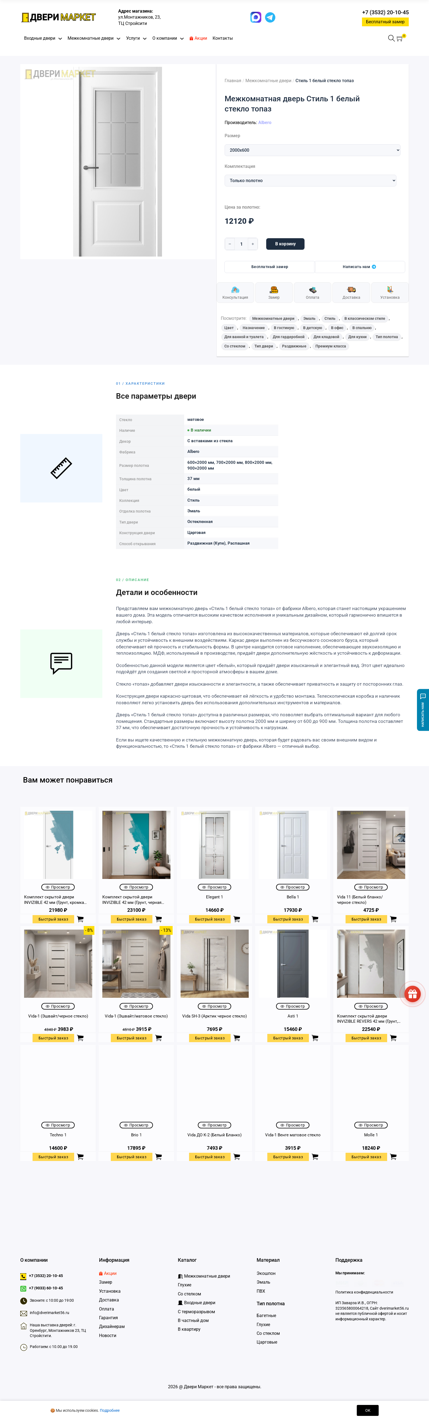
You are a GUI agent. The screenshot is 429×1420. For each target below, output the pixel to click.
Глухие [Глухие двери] (263, 1324)
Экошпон (266, 1273)
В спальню (362, 328)
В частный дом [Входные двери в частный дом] (193, 1320)
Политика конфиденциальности (364, 1292)
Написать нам (359, 267)
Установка (110, 1291)
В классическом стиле (364, 318)
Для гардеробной (289, 337)
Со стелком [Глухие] (189, 1294)
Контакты (223, 38)
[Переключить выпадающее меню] (60, 38)
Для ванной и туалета (244, 337)
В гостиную (284, 328)
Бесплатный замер (385, 21)
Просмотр (58, 887)
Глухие (184, 1284)
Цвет (229, 328)
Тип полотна (387, 337)
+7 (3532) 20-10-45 (385, 12)
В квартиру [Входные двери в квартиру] (189, 1329)
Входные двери (39, 38)
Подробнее (110, 1410)
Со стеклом (234, 346)
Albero (264, 122)
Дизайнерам (112, 1326)
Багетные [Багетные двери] (266, 1315)
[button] (400, 38)
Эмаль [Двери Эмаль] (263, 1282)
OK (367, 1410)
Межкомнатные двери (91, 38)
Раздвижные (294, 346)
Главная (233, 80)
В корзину (285, 243)
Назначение (254, 328)
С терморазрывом (196, 1311)
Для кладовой (326, 337)
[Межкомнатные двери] (204, 1276)
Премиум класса (330, 346)
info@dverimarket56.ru (49, 1312)
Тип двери (263, 346)
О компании (164, 38)
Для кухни (357, 337)
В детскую (312, 328)
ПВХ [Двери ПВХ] (261, 1291)
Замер (105, 1282)
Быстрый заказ (53, 919)
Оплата (106, 1309)
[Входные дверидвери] (196, 1303)
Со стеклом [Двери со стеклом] (268, 1333)
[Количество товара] (241, 243)
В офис (337, 328)
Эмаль (309, 318)
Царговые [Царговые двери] (267, 1342)
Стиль (329, 318)
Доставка (109, 1300)
